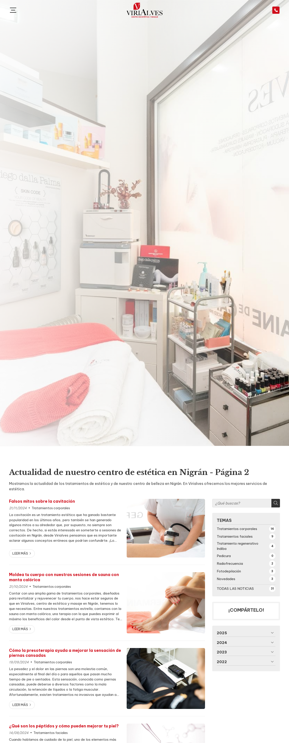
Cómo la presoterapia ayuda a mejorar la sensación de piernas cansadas (65, 653)
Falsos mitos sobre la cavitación (42, 501)
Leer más (20, 553)
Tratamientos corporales (51, 508)
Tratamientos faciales (50, 733)
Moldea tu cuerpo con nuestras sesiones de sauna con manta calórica (64, 577)
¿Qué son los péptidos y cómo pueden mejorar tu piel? (64, 726)
